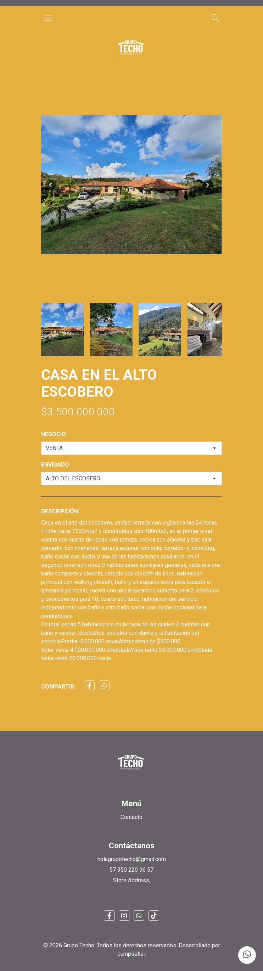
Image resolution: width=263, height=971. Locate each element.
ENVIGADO (55, 464)
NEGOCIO (53, 434)
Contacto (131, 817)
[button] (50, 185)
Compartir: (58, 686)
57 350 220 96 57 (131, 869)
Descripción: (60, 511)
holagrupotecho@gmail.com (131, 859)
